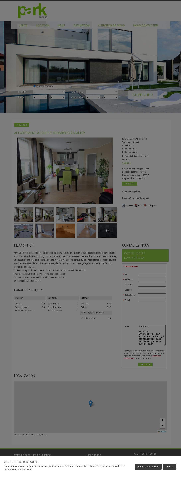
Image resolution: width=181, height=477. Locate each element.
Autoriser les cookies (148, 466)
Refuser (170, 466)
